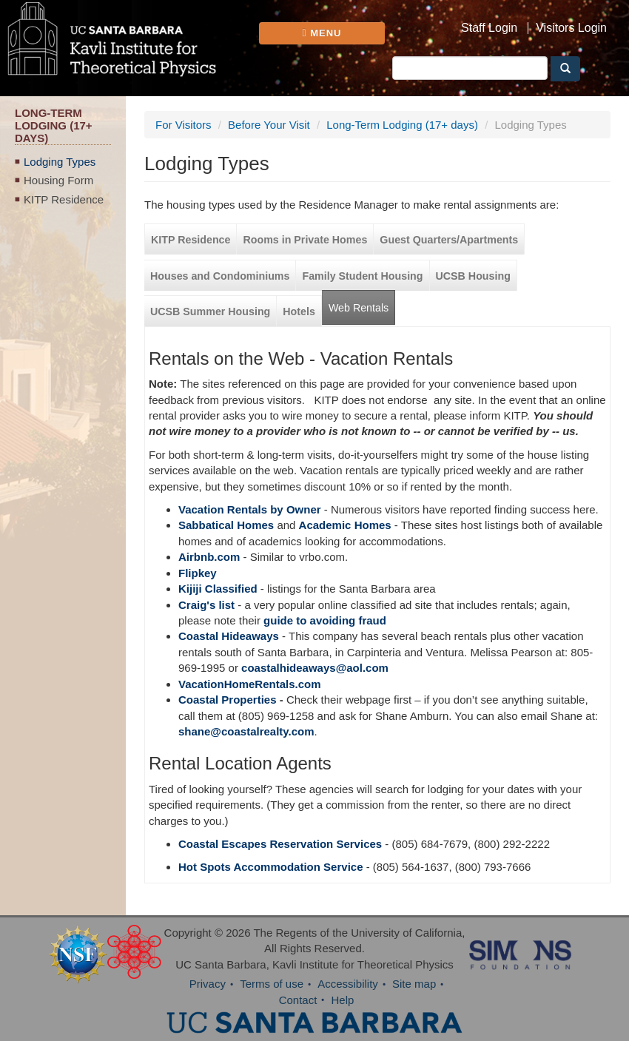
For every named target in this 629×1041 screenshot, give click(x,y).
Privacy (207, 983)
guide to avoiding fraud (324, 620)
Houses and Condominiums (219, 276)
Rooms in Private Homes (305, 240)
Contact (298, 1000)
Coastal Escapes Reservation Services (280, 844)
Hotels (299, 311)
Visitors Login (571, 28)
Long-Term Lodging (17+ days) (402, 124)
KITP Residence (64, 199)
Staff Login (489, 28)
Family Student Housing (362, 276)
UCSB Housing (473, 276)
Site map (414, 983)
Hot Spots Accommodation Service (270, 866)
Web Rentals (358, 308)
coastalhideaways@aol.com (314, 667)
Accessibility (347, 983)
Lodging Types (59, 161)
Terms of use (271, 983)
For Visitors (183, 124)
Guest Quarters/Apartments (449, 240)
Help (343, 1000)
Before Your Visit (269, 124)
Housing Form (58, 180)
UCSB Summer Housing (210, 311)
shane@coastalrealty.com (246, 731)
